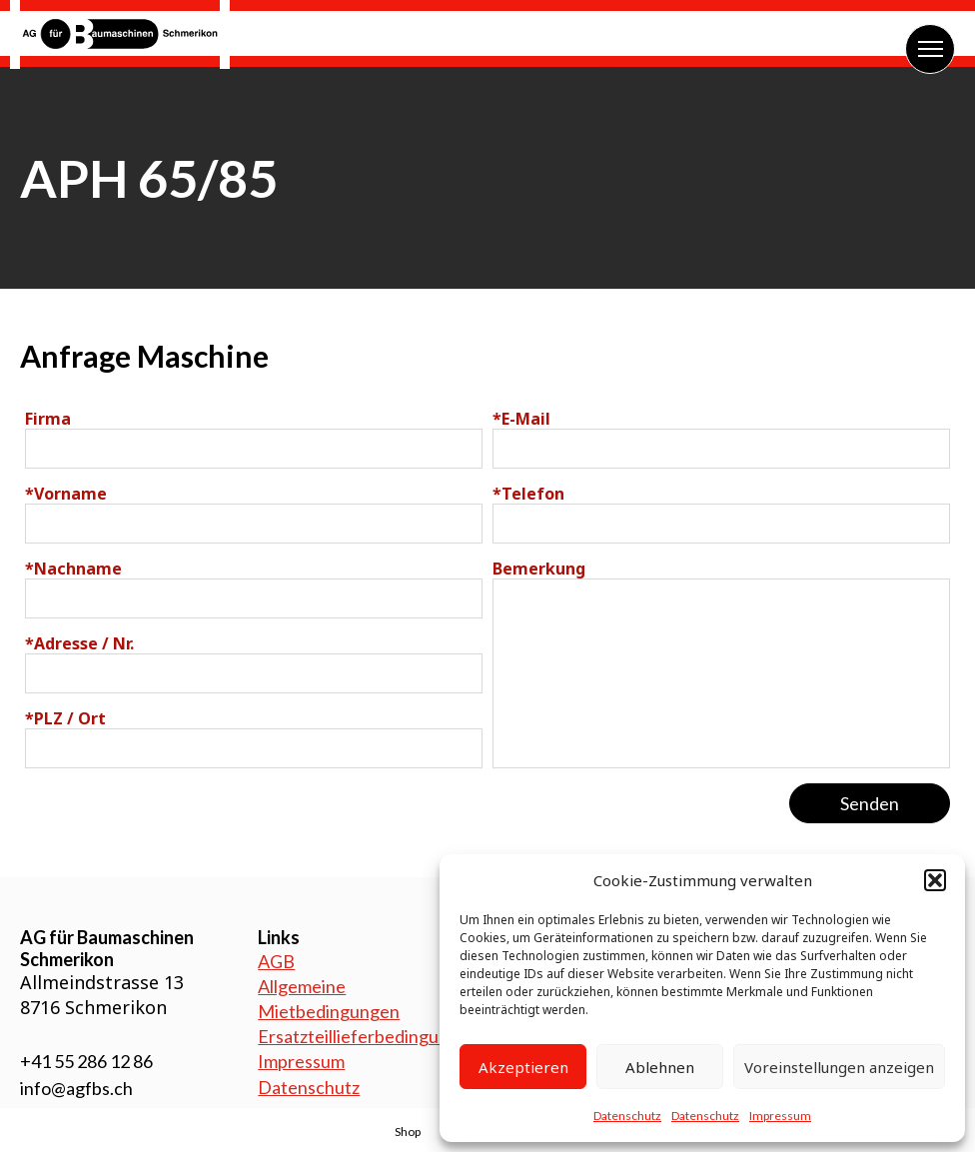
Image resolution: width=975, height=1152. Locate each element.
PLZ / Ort (65, 718)
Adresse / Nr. (79, 643)
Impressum (780, 1115)
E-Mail (521, 419)
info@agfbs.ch (76, 1088)
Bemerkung (538, 568)
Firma (48, 419)
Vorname (66, 494)
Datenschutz (627, 1115)
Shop (408, 1131)
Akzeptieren (523, 1067)
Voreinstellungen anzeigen (839, 1067)
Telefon (528, 494)
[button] (935, 880)
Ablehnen (659, 1067)
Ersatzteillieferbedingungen (368, 1036)
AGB (276, 961)
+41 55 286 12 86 (86, 1061)
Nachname (73, 568)
